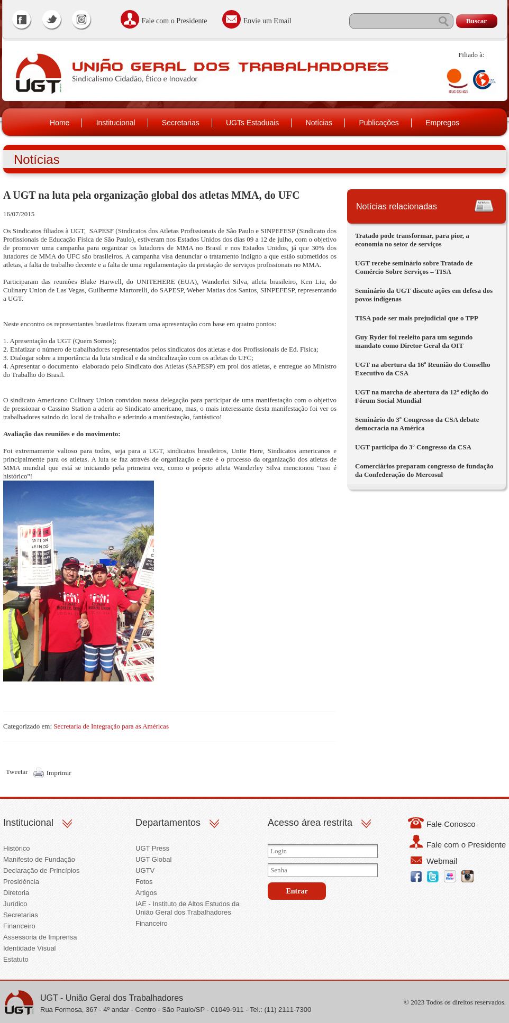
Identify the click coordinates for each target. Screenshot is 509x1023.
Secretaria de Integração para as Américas (111, 726)
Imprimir (59, 773)
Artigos (146, 893)
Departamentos (168, 822)
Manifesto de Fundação (39, 859)
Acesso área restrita (310, 822)
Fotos (144, 882)
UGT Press (152, 848)
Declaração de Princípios (41, 870)
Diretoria (16, 893)
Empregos (442, 122)
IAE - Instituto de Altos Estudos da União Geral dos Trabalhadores (187, 908)
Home (59, 122)
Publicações (379, 122)
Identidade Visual (29, 948)
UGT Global (153, 859)
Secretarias (180, 122)
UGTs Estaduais (252, 122)
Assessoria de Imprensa (40, 937)
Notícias (319, 122)
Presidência (21, 882)
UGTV (144, 870)
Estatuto (16, 959)
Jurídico (15, 904)
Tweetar (17, 772)
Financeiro (19, 926)
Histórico (16, 848)
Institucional (115, 122)
